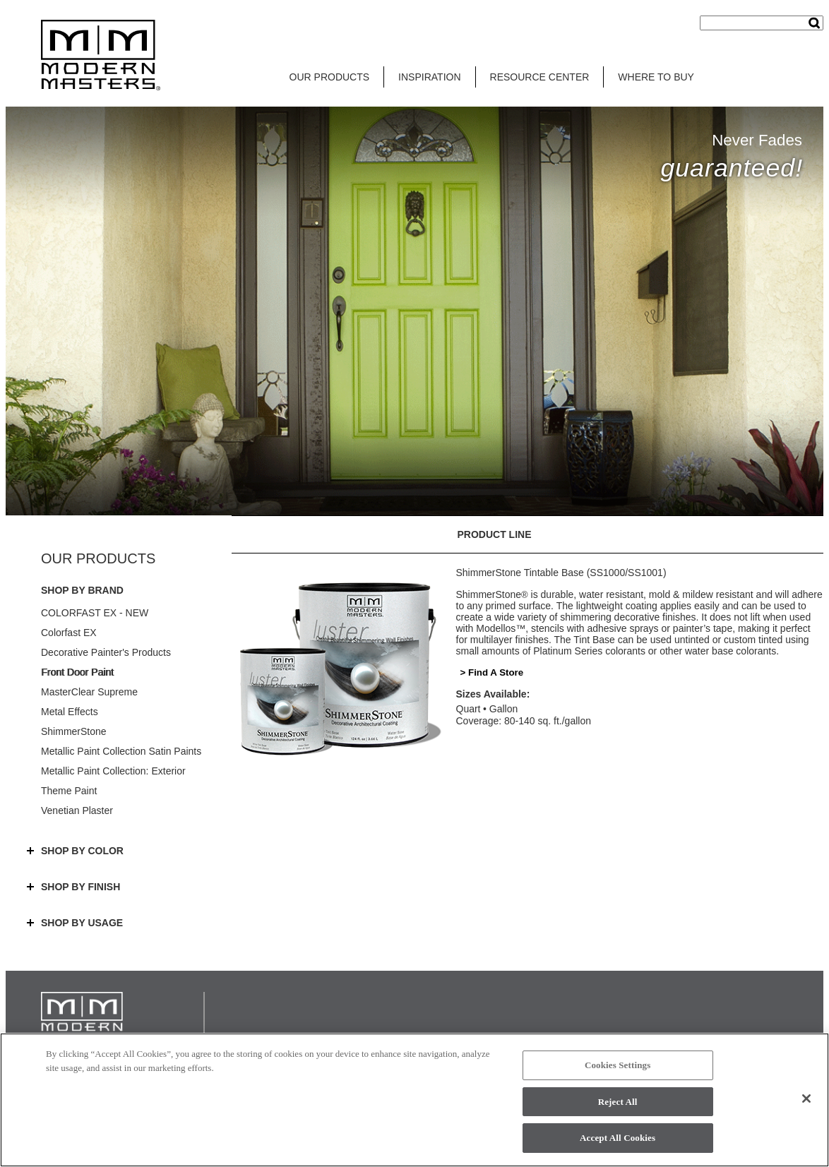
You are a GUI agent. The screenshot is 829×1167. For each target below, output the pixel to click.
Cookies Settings (617, 1065)
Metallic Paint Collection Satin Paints (121, 751)
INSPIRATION (429, 77)
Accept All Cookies (617, 1137)
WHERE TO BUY (656, 77)
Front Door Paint (77, 672)
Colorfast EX (69, 632)
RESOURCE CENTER (540, 77)
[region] (414, 1100)
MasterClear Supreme (89, 692)
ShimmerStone (74, 731)
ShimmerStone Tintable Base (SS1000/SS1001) (561, 572)
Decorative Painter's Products (106, 652)
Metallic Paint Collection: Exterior (113, 771)
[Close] (806, 1098)
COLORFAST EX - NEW (94, 612)
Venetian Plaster (77, 810)
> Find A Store (492, 672)
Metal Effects (69, 711)
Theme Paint (69, 790)
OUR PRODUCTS (330, 77)
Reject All (618, 1101)
